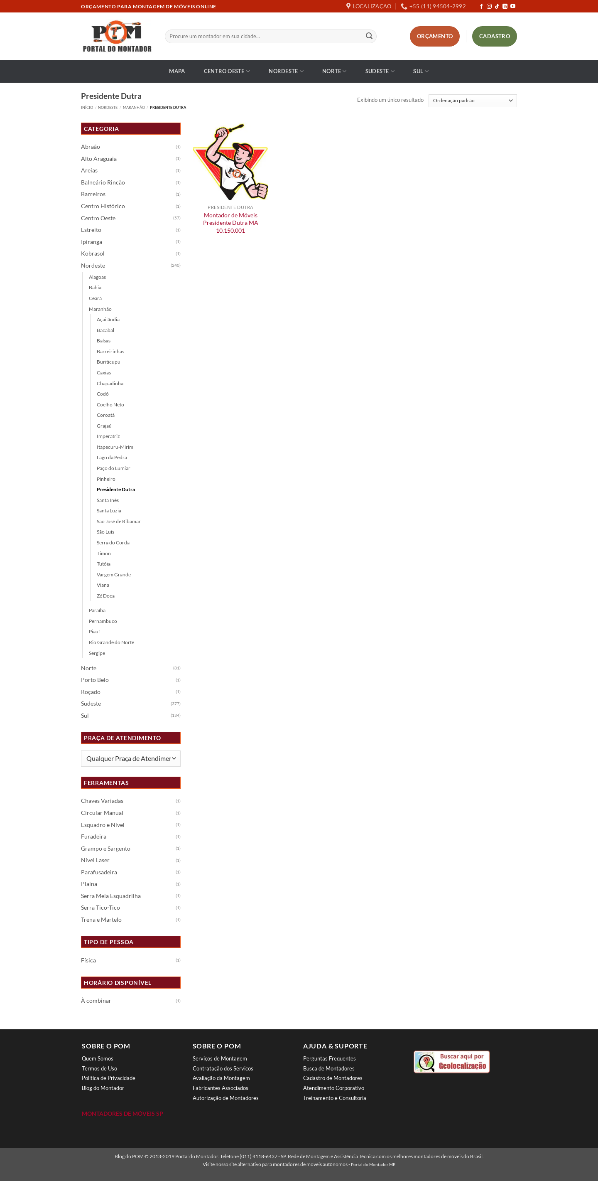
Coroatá (106, 415)
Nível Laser (95, 860)
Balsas (103, 340)
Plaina (89, 884)
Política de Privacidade (108, 1078)
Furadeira (93, 836)
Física (88, 960)
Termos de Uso (99, 1068)
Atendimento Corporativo (333, 1088)
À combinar (96, 1000)
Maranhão (134, 107)
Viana (103, 585)
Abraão (90, 146)
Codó (103, 394)
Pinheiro (106, 479)
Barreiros (93, 194)
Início (87, 107)
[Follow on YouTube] (512, 7)
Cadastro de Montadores (333, 1078)
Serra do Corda (113, 542)
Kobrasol (93, 253)
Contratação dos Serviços (223, 1068)
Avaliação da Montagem (221, 1078)
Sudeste (380, 71)
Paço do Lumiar (113, 468)
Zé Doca (106, 596)
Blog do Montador (103, 1088)
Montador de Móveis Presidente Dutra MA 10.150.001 (230, 223)
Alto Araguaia (99, 158)
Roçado (90, 692)
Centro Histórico (103, 206)
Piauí (94, 631)
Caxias (104, 372)
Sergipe (97, 653)
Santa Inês (108, 500)
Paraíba (97, 610)
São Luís (105, 532)
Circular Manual (102, 812)
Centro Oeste (227, 71)
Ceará (95, 298)
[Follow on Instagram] (489, 7)
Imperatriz (108, 436)
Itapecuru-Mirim (115, 447)
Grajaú (104, 426)
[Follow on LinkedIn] (504, 7)
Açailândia (108, 319)
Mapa (177, 71)
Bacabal (105, 330)
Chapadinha (110, 383)
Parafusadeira (99, 872)
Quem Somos (97, 1058)
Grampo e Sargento (105, 848)
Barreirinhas (110, 351)
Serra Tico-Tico (100, 907)
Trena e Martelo (101, 919)
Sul (421, 71)
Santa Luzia (109, 510)
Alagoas (97, 277)
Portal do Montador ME (373, 1164)
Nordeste (286, 71)
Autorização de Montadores (226, 1098)
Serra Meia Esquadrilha (111, 896)
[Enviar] (369, 37)
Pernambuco (103, 621)
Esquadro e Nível (103, 825)
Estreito (91, 229)
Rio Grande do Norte (111, 642)
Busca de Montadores (329, 1068)
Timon (104, 553)
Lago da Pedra (112, 457)
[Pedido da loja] (473, 100)
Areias (89, 170)
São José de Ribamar (119, 521)
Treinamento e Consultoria (334, 1098)
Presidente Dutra (116, 489)
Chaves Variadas (102, 800)
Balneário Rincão (103, 182)
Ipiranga (91, 242)
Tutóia (103, 564)
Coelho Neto (110, 404)
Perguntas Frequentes (329, 1058)
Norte (334, 71)
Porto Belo (95, 680)
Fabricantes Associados (220, 1088)
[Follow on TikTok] (497, 7)
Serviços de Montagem (220, 1058)
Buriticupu (108, 362)
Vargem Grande (114, 574)
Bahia (95, 287)
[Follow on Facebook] (481, 7)
